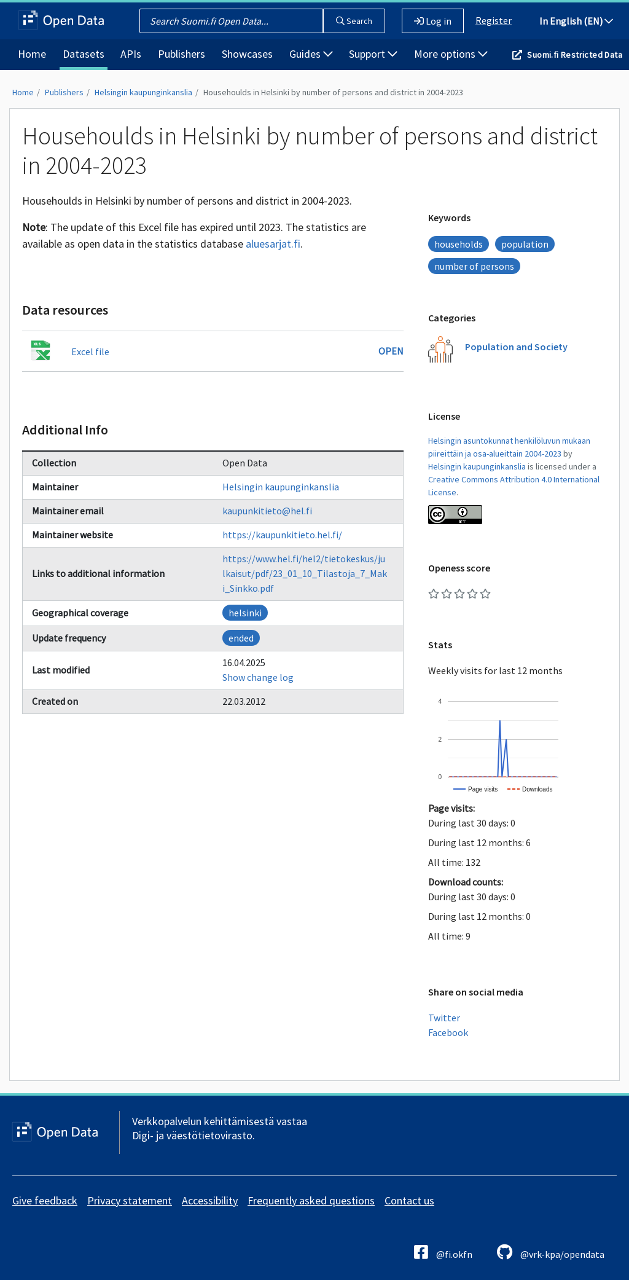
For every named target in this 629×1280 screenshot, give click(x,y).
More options (451, 54)
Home (32, 54)
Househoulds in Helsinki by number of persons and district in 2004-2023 (333, 92)
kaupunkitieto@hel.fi (267, 511)
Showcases (247, 54)
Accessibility (210, 1200)
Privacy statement (129, 1200)
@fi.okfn (443, 1252)
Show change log (258, 677)
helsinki (245, 613)
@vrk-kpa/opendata (550, 1252)
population (525, 244)
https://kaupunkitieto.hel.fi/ (282, 534)
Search (354, 20)
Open (391, 351)
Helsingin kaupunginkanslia (143, 92)
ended (241, 638)
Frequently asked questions (311, 1200)
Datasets (83, 54)
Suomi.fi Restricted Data (574, 54)
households (458, 244)
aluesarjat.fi (273, 244)
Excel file (90, 351)
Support (373, 54)
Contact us (409, 1200)
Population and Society (516, 346)
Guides (311, 54)
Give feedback (44, 1200)
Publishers (181, 54)
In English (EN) (576, 21)
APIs (130, 54)
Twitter (444, 1017)
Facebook (448, 1032)
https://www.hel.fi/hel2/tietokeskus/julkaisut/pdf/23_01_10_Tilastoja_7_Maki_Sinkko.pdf (304, 573)
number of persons (474, 266)
